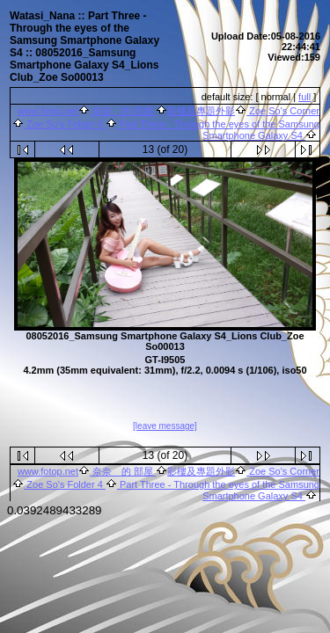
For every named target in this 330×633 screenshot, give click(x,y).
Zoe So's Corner (282, 111)
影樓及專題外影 (201, 111)
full (304, 96)
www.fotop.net (48, 111)
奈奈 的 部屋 (123, 111)
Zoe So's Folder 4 (65, 124)
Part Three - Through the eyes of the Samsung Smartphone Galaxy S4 (218, 130)
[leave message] (165, 427)
